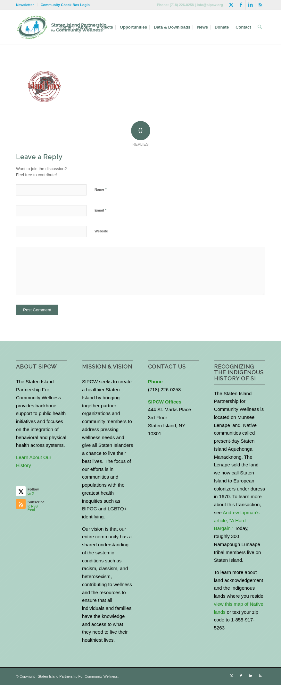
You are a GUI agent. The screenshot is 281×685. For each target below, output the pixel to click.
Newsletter (25, 5)
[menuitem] (26, 4)
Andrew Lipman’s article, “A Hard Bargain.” (237, 520)
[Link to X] (231, 5)
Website (101, 231)
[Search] (259, 27)
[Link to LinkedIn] (250, 5)
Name (101, 189)
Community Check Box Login (65, 5)
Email (100, 210)
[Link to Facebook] (240, 5)
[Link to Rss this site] (260, 5)
